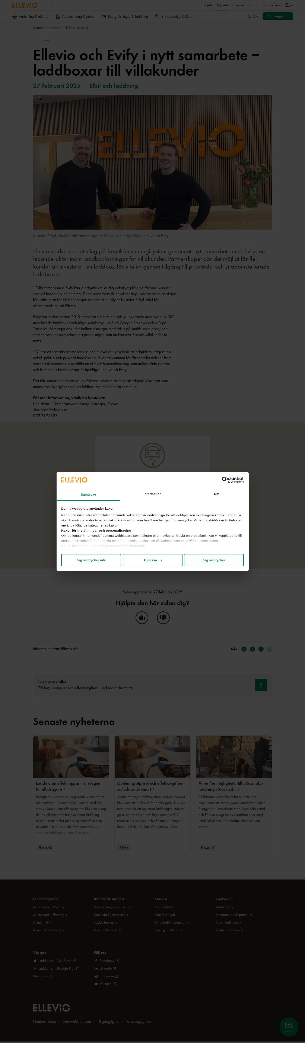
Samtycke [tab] (88, 494)
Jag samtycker (214, 560)
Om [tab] (216, 494)
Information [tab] (153, 494)
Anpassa (152, 560)
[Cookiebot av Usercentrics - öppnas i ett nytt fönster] (225, 480)
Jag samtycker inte (91, 560)
